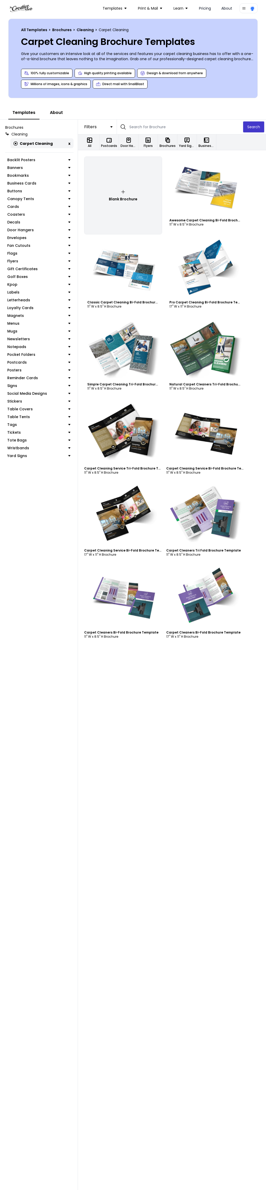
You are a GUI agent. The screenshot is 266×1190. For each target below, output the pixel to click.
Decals (38, 222)
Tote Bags (38, 440)
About (226, 8)
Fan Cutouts (38, 245)
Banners (38, 167)
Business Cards (38, 183)
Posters (38, 370)
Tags (38, 424)
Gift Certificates (38, 268)
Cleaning (86, 29)
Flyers (38, 261)
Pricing (205, 8)
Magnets (38, 315)
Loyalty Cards (38, 307)
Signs (38, 385)
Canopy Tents (38, 198)
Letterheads (38, 300)
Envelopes (38, 237)
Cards (38, 206)
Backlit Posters (38, 159)
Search (253, 127)
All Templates (34, 29)
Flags (38, 253)
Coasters (38, 214)
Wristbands (38, 448)
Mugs (38, 331)
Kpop (38, 284)
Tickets (38, 432)
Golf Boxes (38, 276)
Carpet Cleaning (33, 143)
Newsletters (38, 339)
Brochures (62, 29)
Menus (38, 323)
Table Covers (38, 409)
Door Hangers (38, 230)
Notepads (38, 346)
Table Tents (38, 416)
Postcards (38, 362)
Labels (38, 292)
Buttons (38, 191)
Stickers (38, 401)
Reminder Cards (38, 377)
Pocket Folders (38, 354)
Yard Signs (38, 455)
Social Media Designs (38, 393)
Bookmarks (38, 175)
